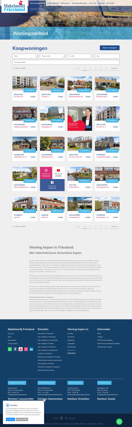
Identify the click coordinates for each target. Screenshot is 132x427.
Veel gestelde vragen (104, 347)
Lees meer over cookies (32, 414)
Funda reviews (13, 343)
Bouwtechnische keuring (46, 370)
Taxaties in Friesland (45, 353)
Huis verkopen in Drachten (46, 347)
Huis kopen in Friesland (45, 333)
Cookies (100, 337)
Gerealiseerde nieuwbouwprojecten (50, 360)
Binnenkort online (49, 9)
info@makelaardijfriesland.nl (17, 395)
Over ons (92, 3)
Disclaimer (74, 423)
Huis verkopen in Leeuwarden (48, 340)
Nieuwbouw (65, 3)
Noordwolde (71, 347)
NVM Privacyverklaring (104, 340)
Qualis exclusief (53, 3)
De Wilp (70, 333)
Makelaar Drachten (75, 383)
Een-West (70, 337)
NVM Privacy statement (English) (108, 343)
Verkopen (60, 9)
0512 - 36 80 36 (72, 392)
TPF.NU (100, 423)
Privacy (84, 423)
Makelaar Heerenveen (47, 383)
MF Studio (110, 3)
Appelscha (71, 340)
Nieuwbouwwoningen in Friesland (49, 357)
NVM (99, 333)
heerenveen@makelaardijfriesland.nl (50, 395)
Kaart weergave (110, 48)
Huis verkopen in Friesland (46, 337)
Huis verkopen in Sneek (45, 343)
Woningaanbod (35, 9)
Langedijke (71, 343)
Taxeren (101, 3)
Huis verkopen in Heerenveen (48, 350)
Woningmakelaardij (37, 3)
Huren (68, 9)
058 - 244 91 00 (13, 392)
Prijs (98, 56)
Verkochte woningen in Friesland (48, 367)
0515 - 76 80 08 (102, 392)
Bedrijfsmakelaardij (79, 3)
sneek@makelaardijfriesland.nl (107, 395)
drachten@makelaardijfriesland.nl (78, 395)
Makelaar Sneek (104, 383)
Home (6, 33)
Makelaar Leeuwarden (17, 383)
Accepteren (10, 419)
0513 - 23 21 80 (43, 392)
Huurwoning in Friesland (46, 363)
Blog (9, 337)
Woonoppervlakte (20, 62)
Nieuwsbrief (12, 340)
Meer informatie (22, 419)
